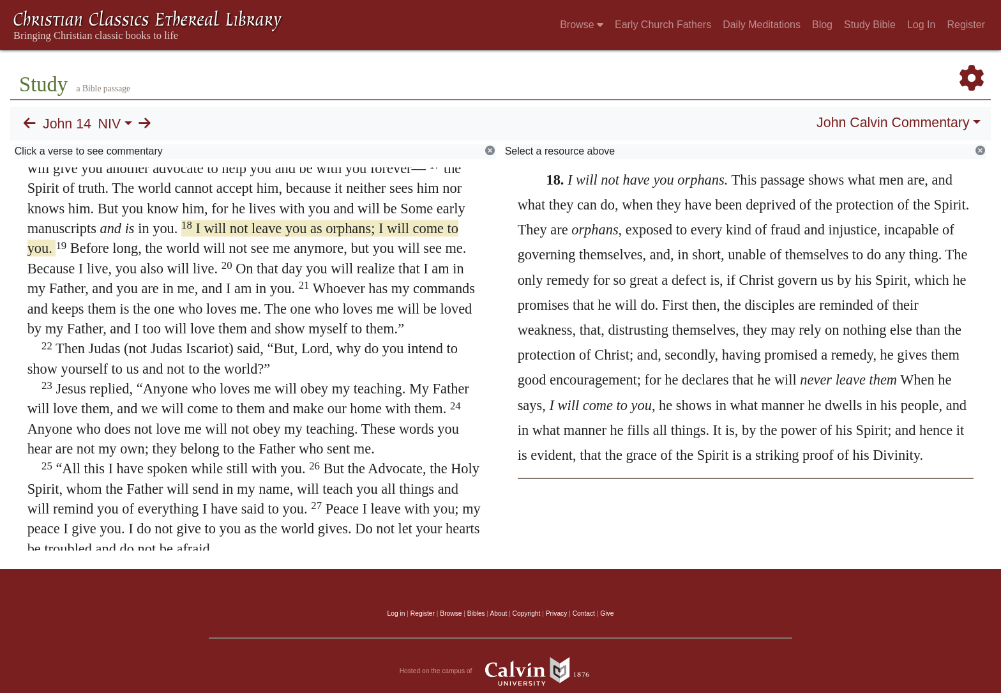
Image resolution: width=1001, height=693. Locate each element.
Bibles (476, 613)
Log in (396, 613)
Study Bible (870, 24)
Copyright (527, 613)
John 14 (67, 124)
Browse (581, 24)
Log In (921, 24)
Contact (584, 613)
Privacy (557, 613)
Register (966, 24)
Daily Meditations (762, 24)
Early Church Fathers (663, 24)
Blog (822, 24)
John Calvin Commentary (893, 122)
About (498, 613)
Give (606, 613)
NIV (109, 124)
